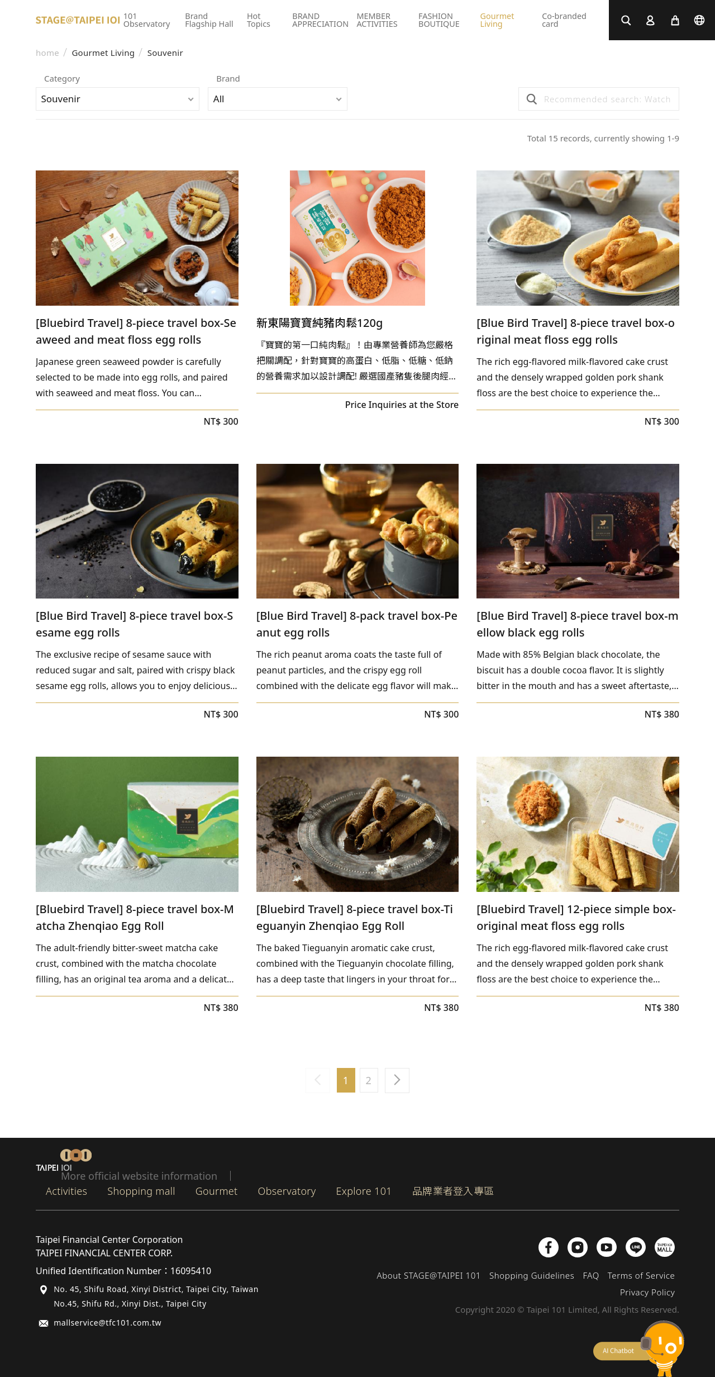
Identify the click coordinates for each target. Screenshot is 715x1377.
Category (62, 79)
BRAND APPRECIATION (320, 20)
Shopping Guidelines (531, 1275)
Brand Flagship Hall (209, 20)
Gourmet (217, 1191)
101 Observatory (146, 20)
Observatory (287, 1191)
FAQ (591, 1275)
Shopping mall (141, 1191)
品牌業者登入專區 (453, 1191)
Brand (238, 79)
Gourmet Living (497, 20)
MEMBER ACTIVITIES (376, 20)
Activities (66, 1191)
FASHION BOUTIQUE (439, 20)
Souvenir (165, 53)
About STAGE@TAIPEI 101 (428, 1275)
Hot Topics (258, 20)
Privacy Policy (647, 1292)
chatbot (638, 1349)
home (47, 53)
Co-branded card (564, 20)
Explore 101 (364, 1191)
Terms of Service (641, 1275)
